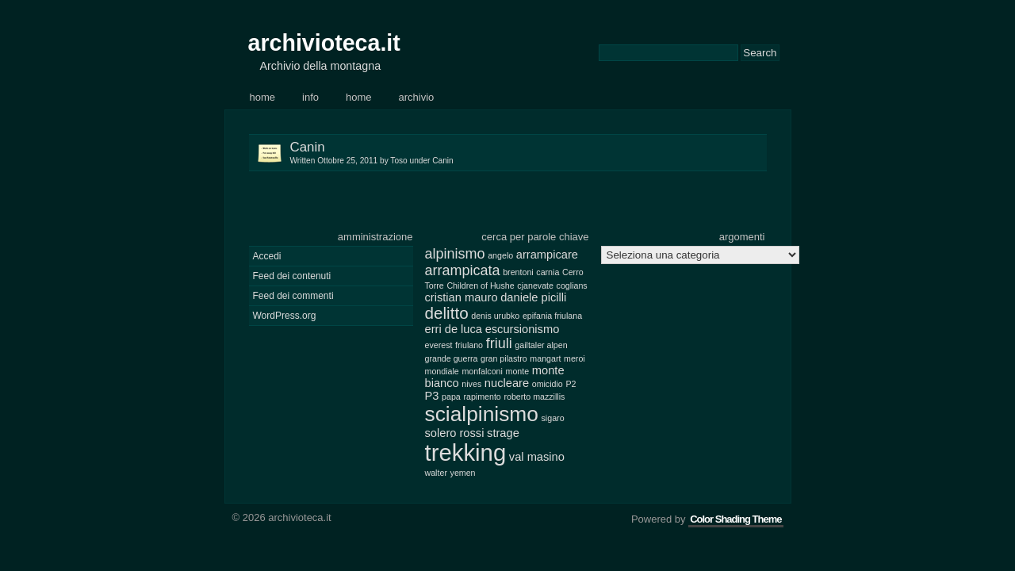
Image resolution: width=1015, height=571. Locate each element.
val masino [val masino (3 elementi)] (537, 456)
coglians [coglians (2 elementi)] (572, 285)
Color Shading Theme (735, 519)
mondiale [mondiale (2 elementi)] (442, 371)
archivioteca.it (324, 43)
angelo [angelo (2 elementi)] (500, 255)
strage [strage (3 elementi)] (503, 433)
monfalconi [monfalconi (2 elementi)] (482, 371)
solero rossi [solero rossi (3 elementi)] (455, 433)
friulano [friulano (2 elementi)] (469, 345)
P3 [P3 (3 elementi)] (432, 395)
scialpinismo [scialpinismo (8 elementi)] (481, 414)
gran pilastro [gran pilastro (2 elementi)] (504, 358)
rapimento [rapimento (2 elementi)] (481, 396)
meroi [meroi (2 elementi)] (574, 358)
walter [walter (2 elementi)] (436, 472)
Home (263, 97)
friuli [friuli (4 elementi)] (499, 343)
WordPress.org (284, 315)
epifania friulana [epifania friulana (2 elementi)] (552, 315)
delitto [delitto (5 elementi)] (447, 313)
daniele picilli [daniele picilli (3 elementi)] (533, 297)
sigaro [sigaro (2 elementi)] (553, 418)
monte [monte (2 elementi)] (518, 371)
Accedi (267, 256)
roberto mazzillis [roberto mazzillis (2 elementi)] (534, 396)
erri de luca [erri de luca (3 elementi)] (454, 329)
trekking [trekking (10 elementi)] (466, 452)
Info (310, 97)
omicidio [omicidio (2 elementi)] (547, 384)
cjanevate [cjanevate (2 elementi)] (535, 285)
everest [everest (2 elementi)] (439, 345)
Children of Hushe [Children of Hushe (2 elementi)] (480, 285)
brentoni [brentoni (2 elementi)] (518, 272)
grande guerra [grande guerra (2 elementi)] (451, 358)
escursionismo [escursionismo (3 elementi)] (522, 329)
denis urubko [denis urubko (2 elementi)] (495, 315)
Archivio (417, 97)
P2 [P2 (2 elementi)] (570, 384)
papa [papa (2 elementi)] (451, 396)
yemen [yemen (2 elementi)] (463, 472)
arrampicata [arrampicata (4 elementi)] (462, 270)
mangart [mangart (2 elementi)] (545, 358)
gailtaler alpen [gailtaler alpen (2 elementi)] (541, 345)
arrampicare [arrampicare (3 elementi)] (547, 254)
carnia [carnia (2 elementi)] (547, 272)
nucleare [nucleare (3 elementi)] (507, 383)
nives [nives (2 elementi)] (471, 384)
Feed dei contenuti (292, 276)
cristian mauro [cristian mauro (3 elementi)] (461, 297)
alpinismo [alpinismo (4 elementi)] (455, 254)
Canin (528, 153)
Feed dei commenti (293, 295)
